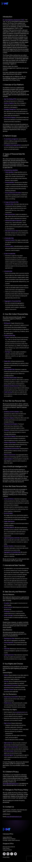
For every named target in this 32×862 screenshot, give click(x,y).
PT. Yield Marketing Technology (11, 19)
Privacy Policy (6, 857)
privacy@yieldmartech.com (20, 712)
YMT (22, 19)
